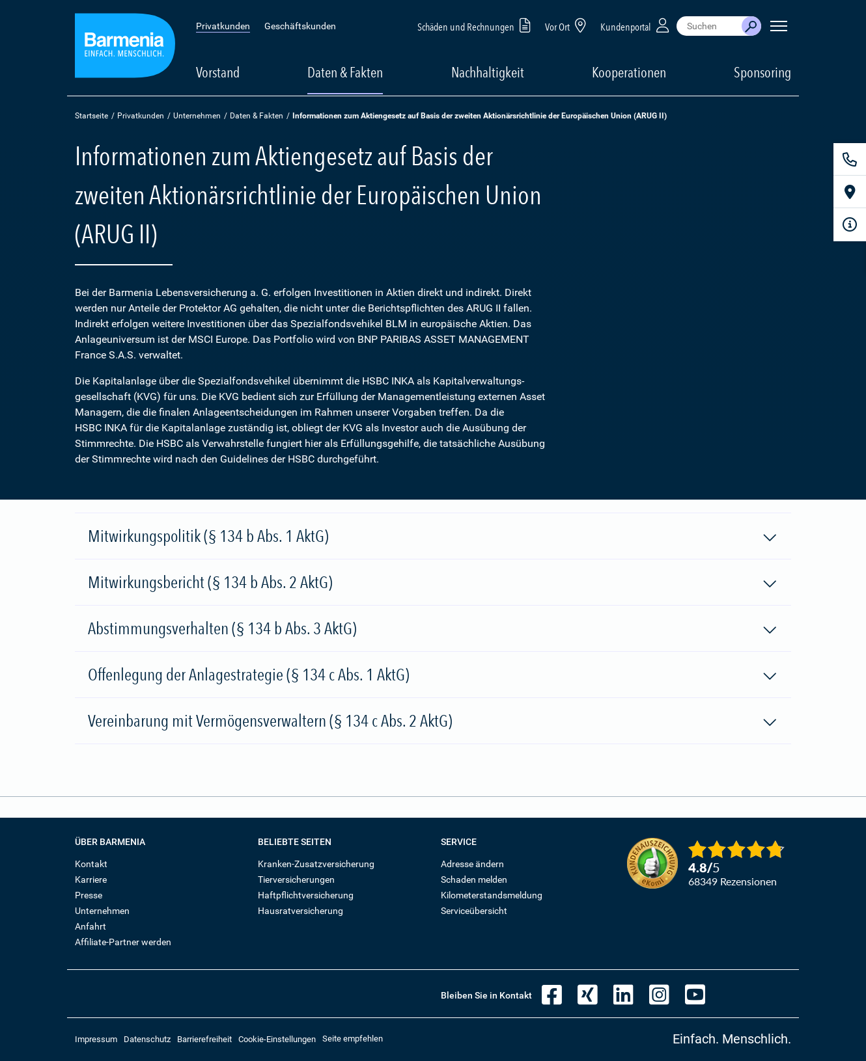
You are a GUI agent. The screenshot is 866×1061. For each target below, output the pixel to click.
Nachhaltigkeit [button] (487, 72)
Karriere (91, 879)
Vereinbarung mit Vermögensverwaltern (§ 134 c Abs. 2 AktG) (433, 721)
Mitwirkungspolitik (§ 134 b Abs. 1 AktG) (433, 537)
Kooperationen (629, 72)
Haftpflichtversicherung (306, 895)
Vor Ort (568, 25)
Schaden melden (474, 879)
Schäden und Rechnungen (476, 25)
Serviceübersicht (474, 911)
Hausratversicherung (300, 911)
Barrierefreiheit (204, 1039)
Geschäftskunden (300, 26)
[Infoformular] (849, 224)
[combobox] (709, 26)
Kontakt (91, 864)
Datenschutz (147, 1039)
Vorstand (218, 72)
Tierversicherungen (296, 879)
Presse (88, 895)
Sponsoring (762, 72)
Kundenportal (636, 25)
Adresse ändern (472, 864)
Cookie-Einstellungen (277, 1039)
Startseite (91, 115)
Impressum (96, 1039)
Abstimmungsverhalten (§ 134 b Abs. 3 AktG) (433, 629)
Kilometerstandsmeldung (491, 895)
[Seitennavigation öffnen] (778, 26)
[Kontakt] (849, 159)
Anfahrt (90, 926)
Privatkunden (223, 26)
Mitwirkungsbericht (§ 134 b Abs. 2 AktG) (433, 583)
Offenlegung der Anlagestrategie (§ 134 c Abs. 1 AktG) (433, 675)
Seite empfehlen (352, 1038)
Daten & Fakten (256, 115)
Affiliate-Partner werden (123, 942)
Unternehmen (197, 115)
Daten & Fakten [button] (345, 72)
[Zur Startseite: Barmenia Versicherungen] (125, 48)
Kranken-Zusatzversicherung (316, 864)
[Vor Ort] (849, 192)
